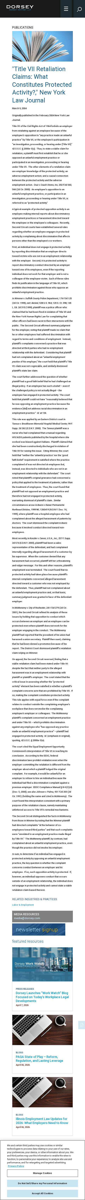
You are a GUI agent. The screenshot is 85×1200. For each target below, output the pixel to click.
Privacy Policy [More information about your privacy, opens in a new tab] (16, 1166)
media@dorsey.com (27, 918)
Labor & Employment (23, 904)
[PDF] (82, 1024)
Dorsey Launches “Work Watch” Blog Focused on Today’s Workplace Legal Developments (42, 997)
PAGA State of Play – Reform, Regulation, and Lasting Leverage (39, 1058)
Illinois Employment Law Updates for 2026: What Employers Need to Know (42, 1121)
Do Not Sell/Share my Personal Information (42, 1183)
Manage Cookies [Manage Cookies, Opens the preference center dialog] (42, 1173)
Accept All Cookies (42, 1193)
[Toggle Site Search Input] (79, 9)
